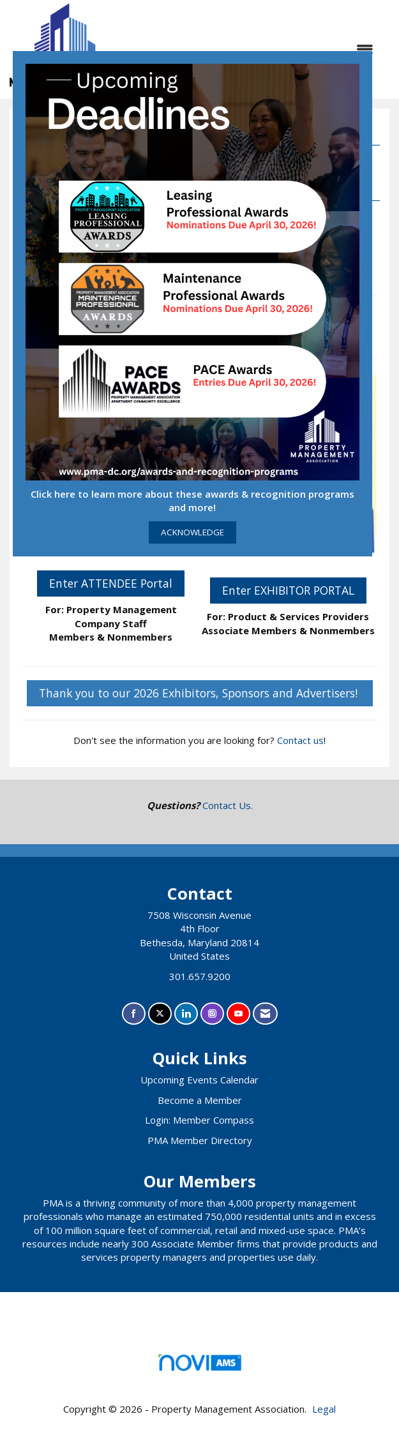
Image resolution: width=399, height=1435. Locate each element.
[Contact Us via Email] (265, 1013)
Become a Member (200, 1100)
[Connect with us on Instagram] (212, 1013)
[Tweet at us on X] (160, 1013)
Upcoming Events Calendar (199, 1079)
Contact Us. (227, 805)
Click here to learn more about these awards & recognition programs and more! (192, 500)
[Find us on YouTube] (238, 1013)
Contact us (300, 740)
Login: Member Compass (199, 1119)
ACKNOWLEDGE (192, 532)
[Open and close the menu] (272, 49)
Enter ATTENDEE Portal (110, 583)
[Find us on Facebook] (134, 1013)
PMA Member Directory (199, 1140)
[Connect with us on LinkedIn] (186, 1013)
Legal (324, 1408)
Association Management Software (199, 1366)
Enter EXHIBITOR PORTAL (288, 590)
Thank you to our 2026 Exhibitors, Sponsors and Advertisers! (200, 693)
